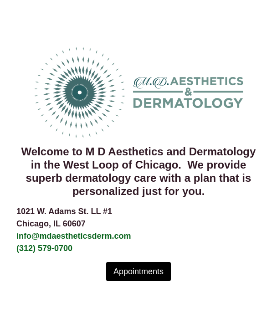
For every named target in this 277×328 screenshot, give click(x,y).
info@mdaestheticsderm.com (73, 236)
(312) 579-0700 (44, 248)
